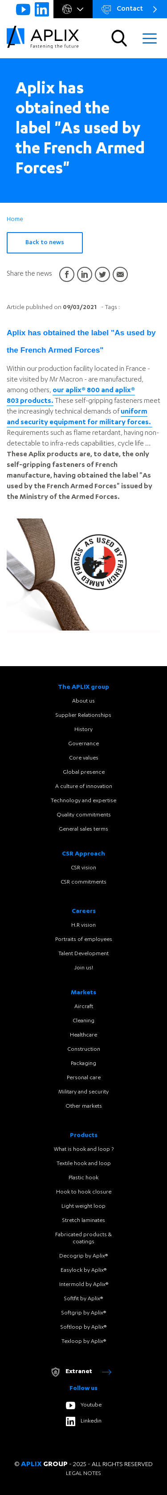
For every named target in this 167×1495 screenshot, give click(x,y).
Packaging (83, 1064)
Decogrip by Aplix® (83, 1256)
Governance (83, 744)
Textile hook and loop (84, 1164)
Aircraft (83, 1007)
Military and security (83, 1092)
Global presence (84, 772)
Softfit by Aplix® (83, 1299)
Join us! (83, 968)
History (83, 730)
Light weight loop (83, 1206)
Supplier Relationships (83, 715)
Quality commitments (84, 815)
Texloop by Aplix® (83, 1341)
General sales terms (83, 829)
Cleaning (83, 1021)
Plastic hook (83, 1178)
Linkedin (84, 1421)
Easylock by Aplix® (83, 1270)
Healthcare (83, 1035)
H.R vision (83, 925)
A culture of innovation (83, 787)
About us (83, 701)
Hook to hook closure (83, 1192)
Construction (83, 1049)
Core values (83, 758)
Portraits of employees (83, 939)
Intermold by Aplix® (83, 1285)
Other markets (83, 1106)
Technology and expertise (83, 801)
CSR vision (83, 868)
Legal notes (83, 1474)
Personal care (84, 1078)
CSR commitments (83, 882)
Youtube (84, 1405)
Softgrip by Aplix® (83, 1313)
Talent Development (83, 954)
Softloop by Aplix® (83, 1327)
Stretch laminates (83, 1221)
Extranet (81, 1372)
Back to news (44, 242)
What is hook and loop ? (84, 1149)
